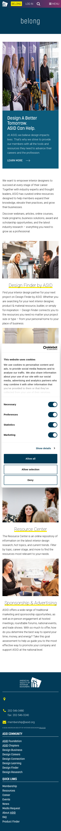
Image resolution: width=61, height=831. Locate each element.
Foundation (12, 741)
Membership (9, 786)
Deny (30, 480)
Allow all (30, 458)
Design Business (12, 750)
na (5, 4)
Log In (29, 4)
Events (6, 799)
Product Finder (11, 821)
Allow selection (30, 469)
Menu (54, 4)
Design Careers (11, 754)
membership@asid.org (21, 722)
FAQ (4, 817)
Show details (43, 448)
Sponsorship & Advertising (31, 603)
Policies (42, 728)
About (9, 812)
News (5, 804)
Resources (8, 790)
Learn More (18, 160)
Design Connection (13, 759)
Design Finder (10, 767)
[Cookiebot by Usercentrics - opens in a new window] (43, 348)
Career (6, 795)
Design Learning (11, 763)
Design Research (12, 772)
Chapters (10, 745)
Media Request (11, 808)
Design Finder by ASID (31, 285)
